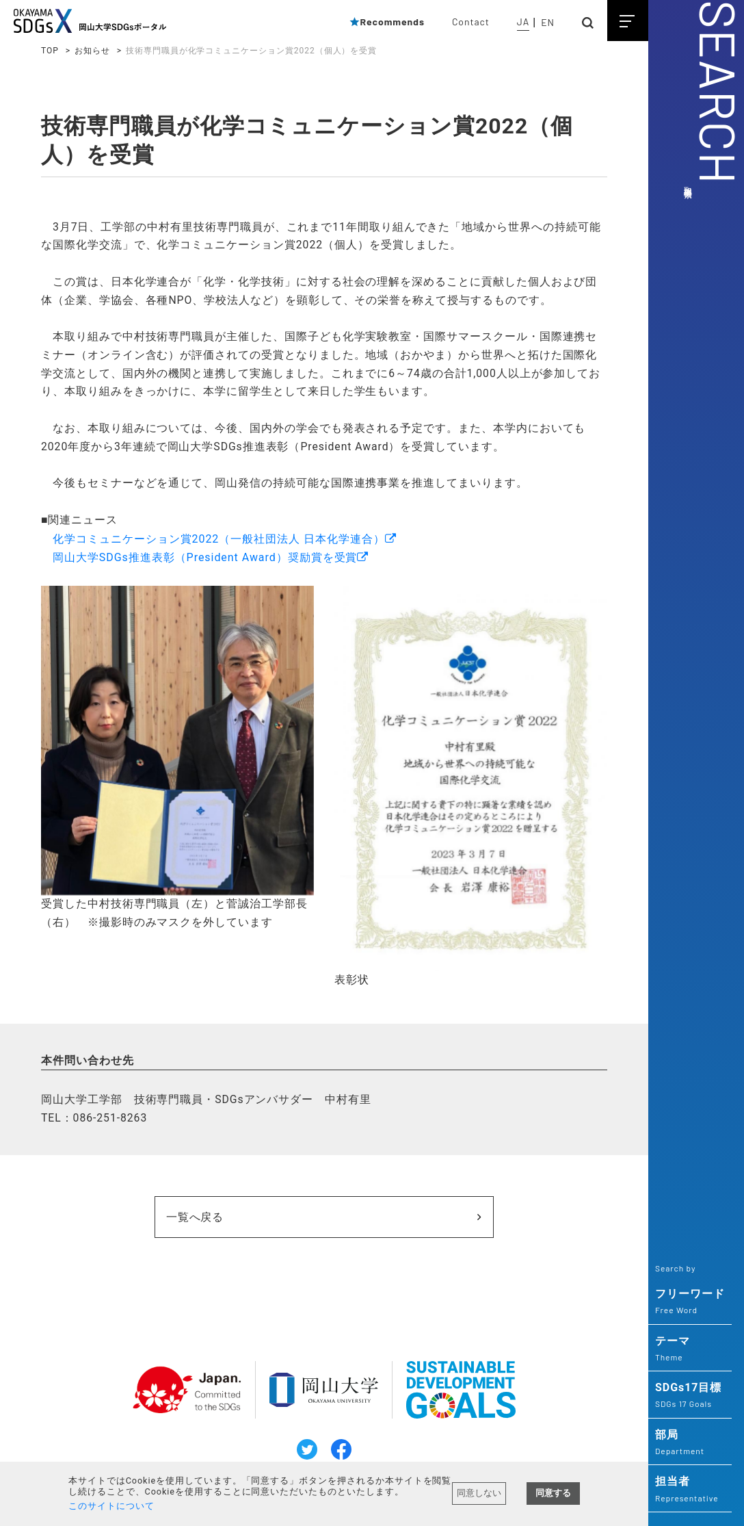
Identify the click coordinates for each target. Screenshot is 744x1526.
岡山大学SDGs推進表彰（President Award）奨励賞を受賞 (205, 562)
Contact (471, 21)
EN (548, 22)
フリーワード (690, 1302)
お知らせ (92, 50)
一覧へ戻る (251, 1222)
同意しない (479, 1493)
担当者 (690, 1490)
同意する (553, 1493)
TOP (50, 50)
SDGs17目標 (690, 1396)
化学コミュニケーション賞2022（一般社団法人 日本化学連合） (219, 543)
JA (523, 21)
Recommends (386, 21)
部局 (690, 1443)
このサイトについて (111, 1506)
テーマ (690, 1349)
